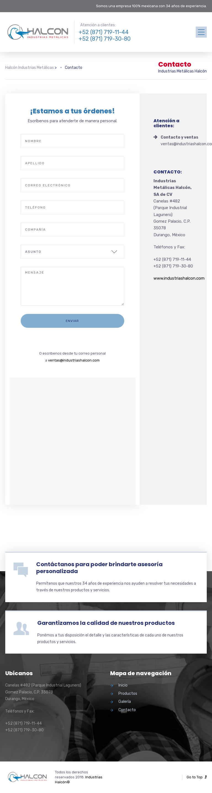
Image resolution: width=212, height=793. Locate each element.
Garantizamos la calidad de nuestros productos (106, 623)
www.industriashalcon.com (179, 278)
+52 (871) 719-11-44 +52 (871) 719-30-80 (105, 35)
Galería (124, 701)
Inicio (123, 685)
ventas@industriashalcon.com (74, 360)
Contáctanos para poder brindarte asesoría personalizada (99, 567)
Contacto (127, 710)
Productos (127, 693)
